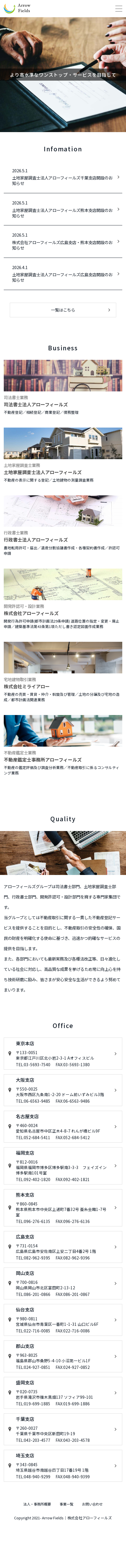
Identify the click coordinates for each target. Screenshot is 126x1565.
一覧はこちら (63, 310)
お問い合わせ (102, 1543)
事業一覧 (68, 1543)
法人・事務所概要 (28, 1543)
